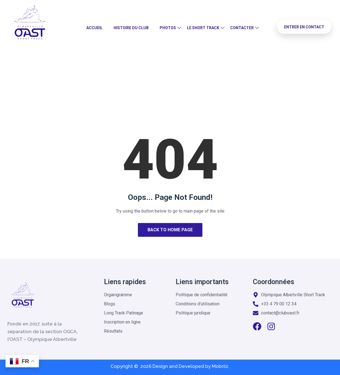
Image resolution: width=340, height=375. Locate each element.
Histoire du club (131, 28)
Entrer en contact (304, 27)
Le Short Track (203, 28)
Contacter (242, 28)
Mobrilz (220, 366)
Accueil (94, 28)
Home (151, 83)
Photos (168, 28)
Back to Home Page (170, 229)
